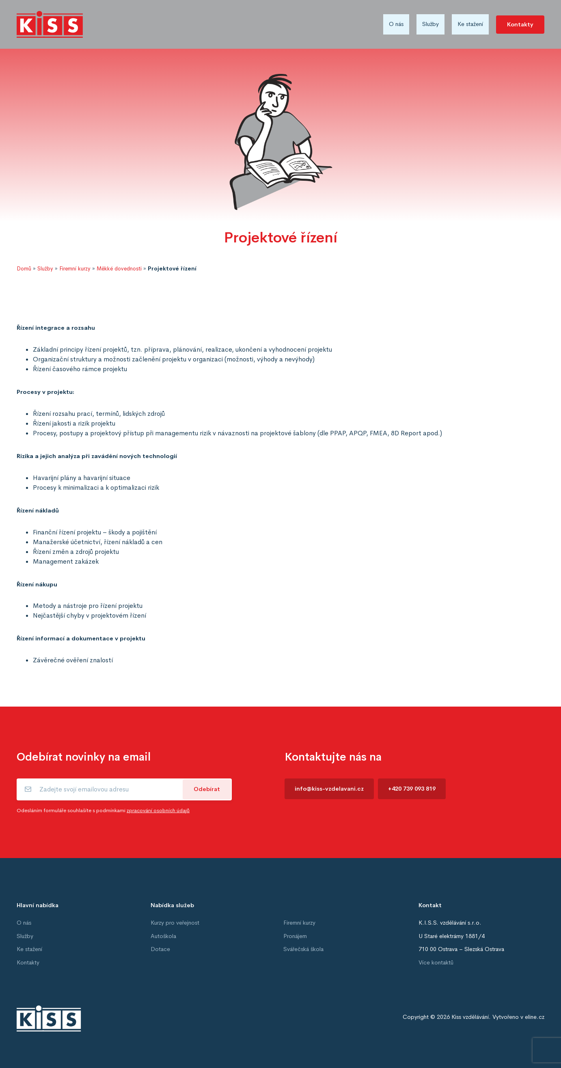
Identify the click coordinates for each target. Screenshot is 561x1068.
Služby (430, 24)
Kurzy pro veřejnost (175, 922)
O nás (396, 24)
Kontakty (520, 24)
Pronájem (295, 936)
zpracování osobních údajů (158, 810)
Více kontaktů (436, 962)
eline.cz (534, 1016)
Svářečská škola (303, 949)
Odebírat (207, 789)
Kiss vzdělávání (470, 1016)
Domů (24, 268)
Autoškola (163, 936)
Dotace (160, 949)
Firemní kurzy (75, 268)
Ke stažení (470, 24)
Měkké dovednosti (119, 268)
